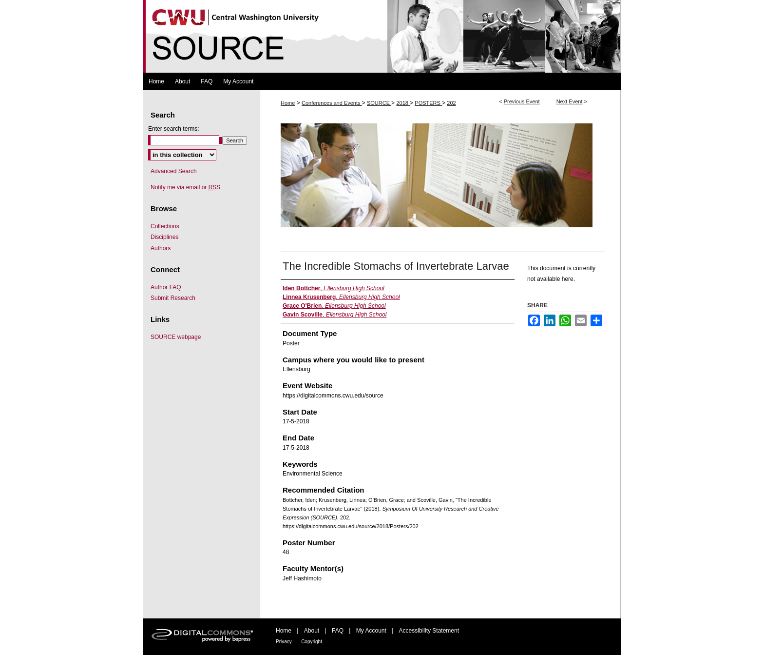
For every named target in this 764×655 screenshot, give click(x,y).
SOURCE (379, 103)
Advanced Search (174, 171)
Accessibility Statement (429, 630)
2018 (403, 103)
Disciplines (164, 237)
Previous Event (522, 101)
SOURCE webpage (176, 337)
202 (451, 103)
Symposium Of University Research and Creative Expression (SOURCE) (382, 36)
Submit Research (173, 298)
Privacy (284, 641)
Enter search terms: (173, 128)
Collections (165, 226)
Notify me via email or (185, 187)
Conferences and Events (332, 103)
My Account (371, 630)
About (311, 630)
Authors (161, 248)
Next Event (569, 101)
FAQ (338, 630)
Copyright (311, 641)
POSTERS (428, 103)
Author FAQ (166, 287)
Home (288, 103)
